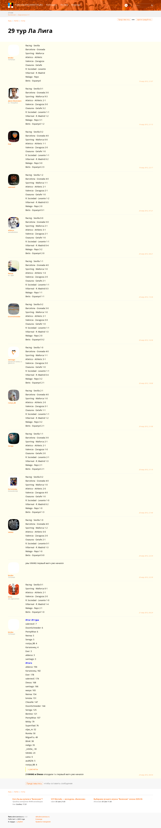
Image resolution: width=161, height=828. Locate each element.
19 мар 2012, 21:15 (146, 124)
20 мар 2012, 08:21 (146, 254)
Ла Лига (64, 4)
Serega (10, 446)
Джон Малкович (14, 101)
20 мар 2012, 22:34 (146, 556)
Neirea (10, 273)
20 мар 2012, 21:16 (146, 469)
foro (18, 4)
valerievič (11, 187)
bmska (10, 58)
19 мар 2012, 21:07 (146, 81)
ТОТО (16, 21)
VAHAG (10, 532)
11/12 (23, 21)
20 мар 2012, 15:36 (146, 297)
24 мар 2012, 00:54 (146, 775)
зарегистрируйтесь (144, 19)
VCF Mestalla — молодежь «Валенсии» (68, 799)
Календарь (51, 4)
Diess (10, 597)
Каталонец (12, 489)
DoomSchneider (14, 316)
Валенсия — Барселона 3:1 (19, 15)
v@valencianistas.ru (42, 817)
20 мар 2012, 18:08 (146, 383)
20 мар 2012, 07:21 (146, 211)
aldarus (11, 230)
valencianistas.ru (32, 4)
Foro (10, 21)
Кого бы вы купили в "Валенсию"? (28, 799)
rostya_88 (12, 403)
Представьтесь (124, 19)
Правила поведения (43, 822)
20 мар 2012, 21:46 (146, 513)
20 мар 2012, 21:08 (146, 426)
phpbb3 (20, 822)
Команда (75, 4)
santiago (11, 360)
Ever (9, 144)
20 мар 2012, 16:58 (146, 340)
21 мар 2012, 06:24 (146, 612)
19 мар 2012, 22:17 (146, 167)
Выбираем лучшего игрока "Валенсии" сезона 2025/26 (118, 799)
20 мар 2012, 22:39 (146, 577)
